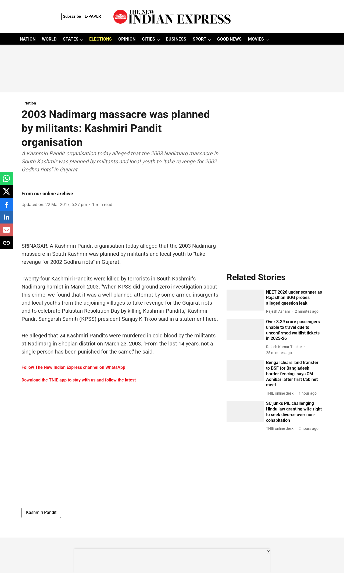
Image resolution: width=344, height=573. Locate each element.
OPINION (126, 39)
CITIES (148, 39)
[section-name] (121, 103)
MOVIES (256, 39)
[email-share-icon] (6, 232)
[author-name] (279, 311)
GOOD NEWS (229, 39)
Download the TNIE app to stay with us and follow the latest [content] (79, 380)
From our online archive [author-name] (47, 193)
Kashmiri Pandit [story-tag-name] (41, 512)
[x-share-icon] (6, 194)
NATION (27, 39)
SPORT (199, 39)
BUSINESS (176, 39)
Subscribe (72, 16)
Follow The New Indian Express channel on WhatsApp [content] (73, 367)
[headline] (294, 298)
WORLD (49, 39)
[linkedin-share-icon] (6, 219)
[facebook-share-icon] (6, 207)
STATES (70, 39)
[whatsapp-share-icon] (6, 181)
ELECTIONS (100, 39)
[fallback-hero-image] (245, 300)
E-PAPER (93, 16)
